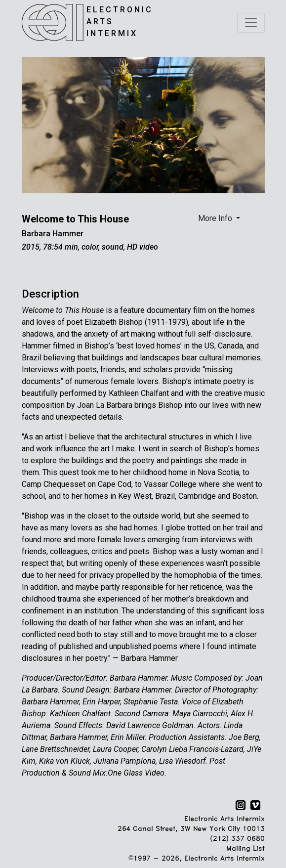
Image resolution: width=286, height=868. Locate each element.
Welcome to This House (75, 219)
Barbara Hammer (52, 233)
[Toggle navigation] (251, 23)
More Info (216, 218)
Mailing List (245, 849)
